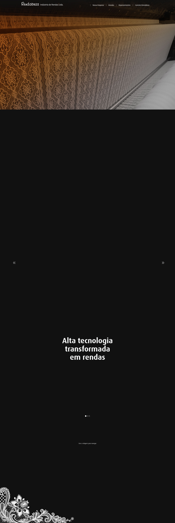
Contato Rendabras (142, 5)
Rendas (111, 5)
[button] (13, 261)
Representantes (124, 5)
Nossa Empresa (98, 5)
